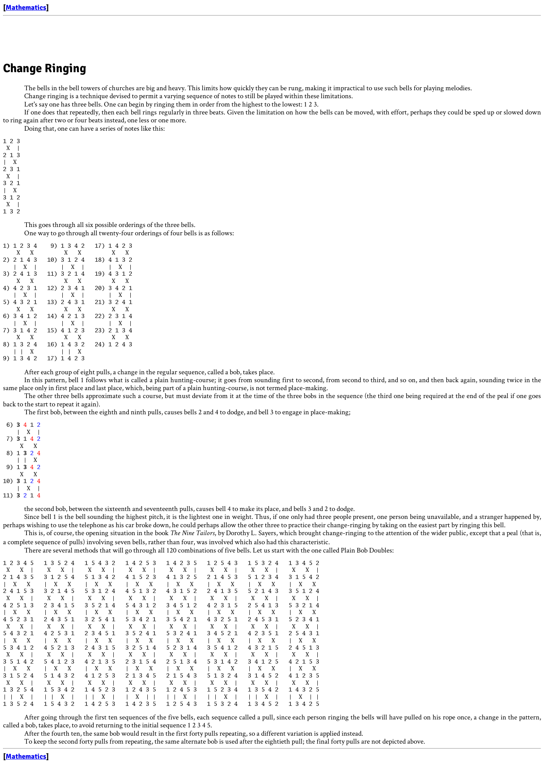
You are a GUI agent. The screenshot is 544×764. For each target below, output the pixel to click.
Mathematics (26, 7)
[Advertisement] (140, 36)
